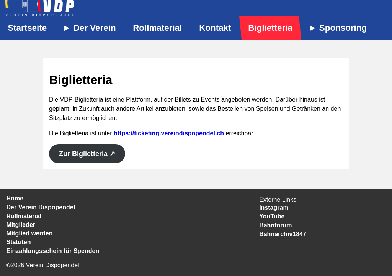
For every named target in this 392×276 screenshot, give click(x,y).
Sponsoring (342, 28)
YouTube (271, 216)
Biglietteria (270, 28)
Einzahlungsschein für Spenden (53, 251)
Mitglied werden (30, 233)
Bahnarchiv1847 (282, 234)
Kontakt (215, 28)
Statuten (19, 242)
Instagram (273, 207)
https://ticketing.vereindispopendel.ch (169, 133)
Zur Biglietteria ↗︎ (87, 154)
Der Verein (95, 28)
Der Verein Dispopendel (41, 207)
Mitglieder (21, 225)
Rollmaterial (157, 28)
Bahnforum (275, 225)
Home (15, 198)
